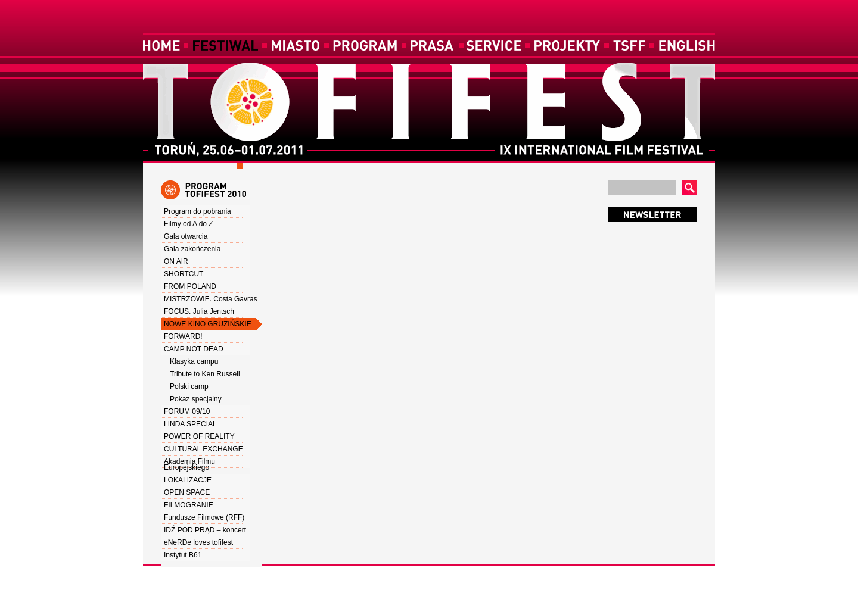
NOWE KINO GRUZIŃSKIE (207, 324)
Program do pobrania (197, 211)
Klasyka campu (194, 361)
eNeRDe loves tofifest (198, 542)
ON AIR (176, 261)
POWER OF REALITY (199, 436)
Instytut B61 (182, 555)
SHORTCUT (183, 274)
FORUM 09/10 (187, 411)
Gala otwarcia (185, 236)
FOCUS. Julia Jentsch (199, 311)
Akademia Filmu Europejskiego (189, 464)
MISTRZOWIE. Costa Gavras (210, 299)
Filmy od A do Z (188, 224)
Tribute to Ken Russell (205, 374)
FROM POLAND (190, 286)
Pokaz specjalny (196, 399)
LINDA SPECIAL (190, 424)
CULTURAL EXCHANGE (203, 449)
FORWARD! (183, 336)
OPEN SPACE (187, 492)
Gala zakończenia (192, 249)
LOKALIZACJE (188, 480)
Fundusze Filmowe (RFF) (204, 517)
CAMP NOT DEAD (193, 349)
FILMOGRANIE (188, 505)
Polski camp (189, 386)
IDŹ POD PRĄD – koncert (205, 530)
